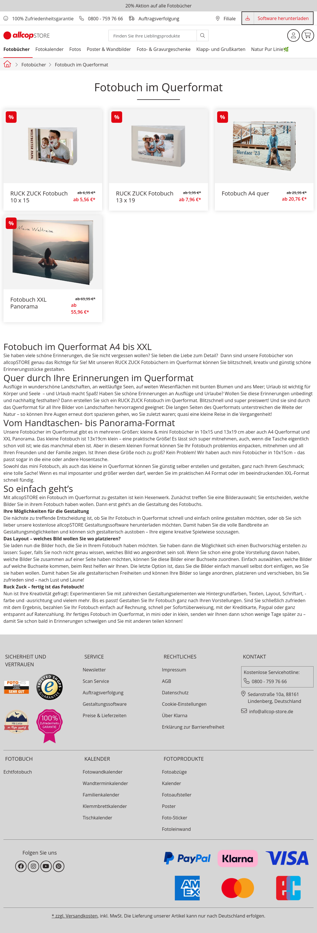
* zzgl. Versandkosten (75, 916)
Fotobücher (33, 65)
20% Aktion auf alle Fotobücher (158, 6)
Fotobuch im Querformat (81, 65)
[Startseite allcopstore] (8, 63)
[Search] (152, 35)
